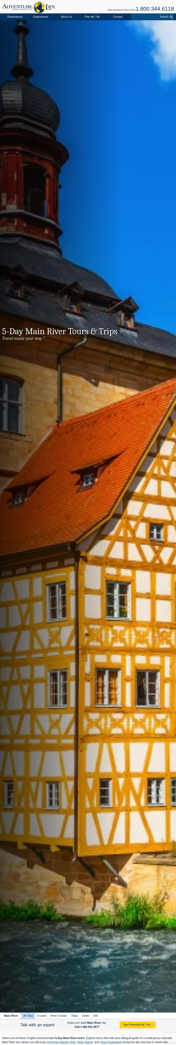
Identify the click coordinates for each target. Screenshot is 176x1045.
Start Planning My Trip (136, 1024)
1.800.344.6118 (155, 9)
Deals (85, 1015)
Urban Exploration (111, 1042)
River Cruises (59, 1015)
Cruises (41, 1015)
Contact (118, 16)
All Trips (28, 1015)
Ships (74, 1015)
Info (95, 1015)
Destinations (15, 16)
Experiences (40, 16)
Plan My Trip (92, 16)
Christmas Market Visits (61, 1042)
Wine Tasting (85, 1042)
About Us (66, 16)
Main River (11, 1015)
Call (87, 1026)
